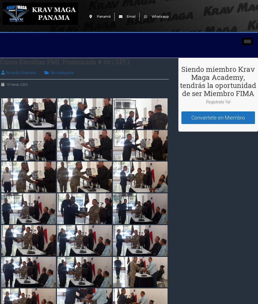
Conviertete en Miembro (218, 118)
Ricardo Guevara (21, 72)
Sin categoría (62, 72)
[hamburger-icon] (247, 41)
